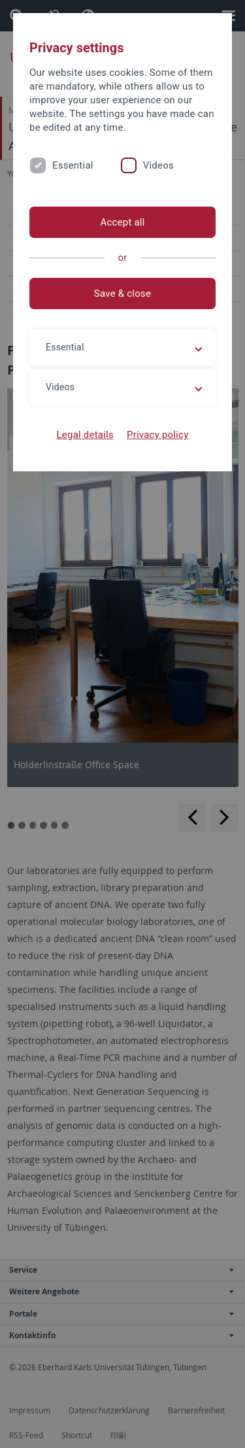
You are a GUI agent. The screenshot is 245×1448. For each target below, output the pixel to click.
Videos (158, 165)
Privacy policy (158, 435)
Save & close (122, 293)
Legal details (85, 435)
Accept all (122, 222)
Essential (72, 165)
